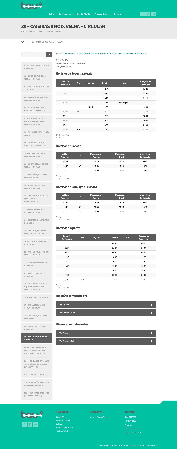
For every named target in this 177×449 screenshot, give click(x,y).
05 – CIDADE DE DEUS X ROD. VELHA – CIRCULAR (36, 98)
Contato (117, 14)
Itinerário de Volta (139, 53)
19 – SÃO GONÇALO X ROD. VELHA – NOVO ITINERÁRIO (35, 232)
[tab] (106, 304)
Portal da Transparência (65, 427)
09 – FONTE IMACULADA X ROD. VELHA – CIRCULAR (35, 144)
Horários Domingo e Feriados (104, 53)
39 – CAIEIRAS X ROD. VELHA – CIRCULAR (36, 338)
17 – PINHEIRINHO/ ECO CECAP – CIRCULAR (34, 211)
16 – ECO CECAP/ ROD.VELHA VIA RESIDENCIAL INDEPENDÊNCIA (36, 198)
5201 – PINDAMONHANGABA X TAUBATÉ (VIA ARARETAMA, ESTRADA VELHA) (36, 364)
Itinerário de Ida (124, 53)
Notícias (59, 424)
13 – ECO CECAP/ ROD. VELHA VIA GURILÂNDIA (36, 176)
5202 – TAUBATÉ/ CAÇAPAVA (36, 374)
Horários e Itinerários (63, 420)
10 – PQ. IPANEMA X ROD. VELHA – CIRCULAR (34, 154)
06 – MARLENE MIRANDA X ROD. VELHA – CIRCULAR (35, 109)
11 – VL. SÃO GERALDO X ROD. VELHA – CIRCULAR (36, 165)
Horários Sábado (83, 53)
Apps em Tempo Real (98, 417)
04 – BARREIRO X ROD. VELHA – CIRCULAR (36, 88)
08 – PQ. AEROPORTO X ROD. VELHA (36, 133)
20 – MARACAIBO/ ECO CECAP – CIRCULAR (36, 242)
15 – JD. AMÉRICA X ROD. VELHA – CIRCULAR (34, 186)
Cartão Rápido (83, 14)
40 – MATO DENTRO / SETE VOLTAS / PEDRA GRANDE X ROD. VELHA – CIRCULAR (35, 350)
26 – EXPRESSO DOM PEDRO (36, 297)
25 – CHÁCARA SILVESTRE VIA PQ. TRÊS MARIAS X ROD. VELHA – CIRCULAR (36, 286)
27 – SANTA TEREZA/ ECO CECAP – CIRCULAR (34, 306)
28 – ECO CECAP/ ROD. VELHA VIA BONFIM (36, 317)
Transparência (101, 14)
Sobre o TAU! (60, 417)
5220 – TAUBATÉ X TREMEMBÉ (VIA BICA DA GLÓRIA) (36, 394)
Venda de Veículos (62, 431)
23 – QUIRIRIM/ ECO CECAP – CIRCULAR (36, 264)
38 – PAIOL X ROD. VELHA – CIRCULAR (35, 327)
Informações (65, 14)
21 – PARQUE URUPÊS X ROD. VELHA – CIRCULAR (36, 253)
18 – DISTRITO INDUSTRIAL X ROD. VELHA (36, 221)
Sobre (51, 14)
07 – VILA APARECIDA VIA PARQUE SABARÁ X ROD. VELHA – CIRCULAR (34, 121)
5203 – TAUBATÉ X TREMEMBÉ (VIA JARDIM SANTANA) (36, 383)
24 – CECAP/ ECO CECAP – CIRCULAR (34, 274)
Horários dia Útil (68, 53)
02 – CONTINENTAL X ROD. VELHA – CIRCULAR (35, 77)
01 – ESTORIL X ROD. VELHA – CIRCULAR (36, 66)
